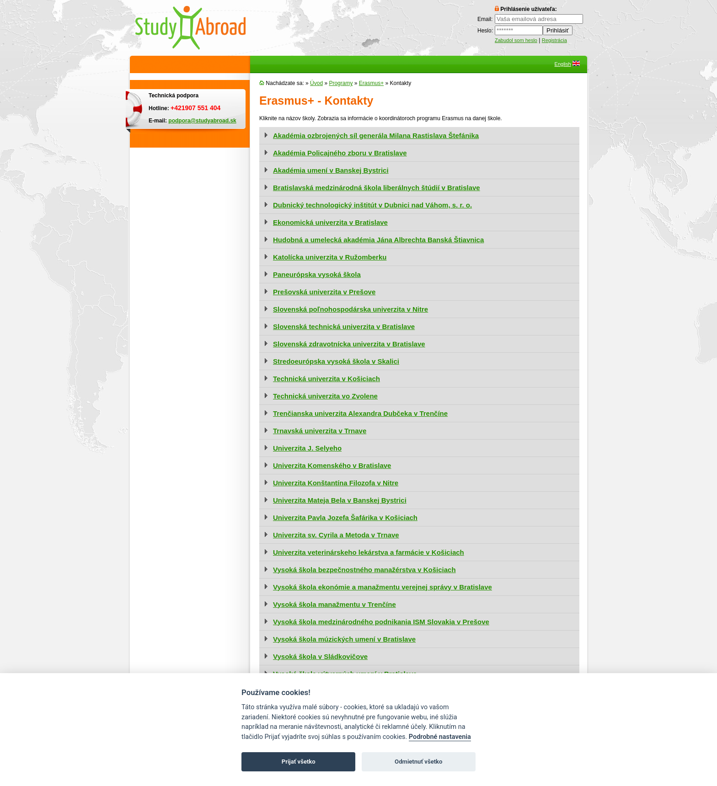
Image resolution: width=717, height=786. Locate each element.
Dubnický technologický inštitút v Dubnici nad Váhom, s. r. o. (372, 205)
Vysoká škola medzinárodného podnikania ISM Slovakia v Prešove (381, 622)
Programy (341, 83)
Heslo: (485, 30)
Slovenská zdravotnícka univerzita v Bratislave (349, 344)
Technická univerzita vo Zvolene (325, 396)
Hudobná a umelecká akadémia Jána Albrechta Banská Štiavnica (378, 240)
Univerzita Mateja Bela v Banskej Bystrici (340, 500)
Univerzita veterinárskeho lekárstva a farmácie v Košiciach (368, 552)
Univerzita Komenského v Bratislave (332, 465)
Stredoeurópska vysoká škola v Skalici (336, 361)
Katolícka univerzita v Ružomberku (329, 257)
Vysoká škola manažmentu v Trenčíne (334, 604)
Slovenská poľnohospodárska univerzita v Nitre (350, 309)
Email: (484, 19)
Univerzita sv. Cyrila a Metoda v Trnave (336, 535)
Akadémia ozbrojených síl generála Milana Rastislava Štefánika (376, 135)
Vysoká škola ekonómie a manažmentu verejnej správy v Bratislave (382, 587)
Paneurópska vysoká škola (317, 274)
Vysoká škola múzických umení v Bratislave (344, 639)
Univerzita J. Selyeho (307, 448)
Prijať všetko (299, 761)
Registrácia (554, 40)
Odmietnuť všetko (418, 761)
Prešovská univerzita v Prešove (324, 292)
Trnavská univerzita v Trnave (319, 431)
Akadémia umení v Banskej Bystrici (331, 170)
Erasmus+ (371, 83)
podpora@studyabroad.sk (202, 120)
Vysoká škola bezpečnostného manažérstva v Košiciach (364, 570)
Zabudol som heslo (516, 40)
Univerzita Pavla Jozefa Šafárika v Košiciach (345, 517)
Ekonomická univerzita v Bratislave (330, 222)
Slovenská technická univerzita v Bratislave (344, 326)
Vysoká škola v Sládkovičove (320, 656)
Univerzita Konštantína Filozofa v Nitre (335, 483)
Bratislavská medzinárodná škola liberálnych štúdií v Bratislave (376, 187)
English (563, 64)
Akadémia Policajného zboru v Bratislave (340, 153)
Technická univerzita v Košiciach (326, 378)
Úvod (316, 83)
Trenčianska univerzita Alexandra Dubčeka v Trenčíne (360, 413)
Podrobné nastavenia (440, 737)
